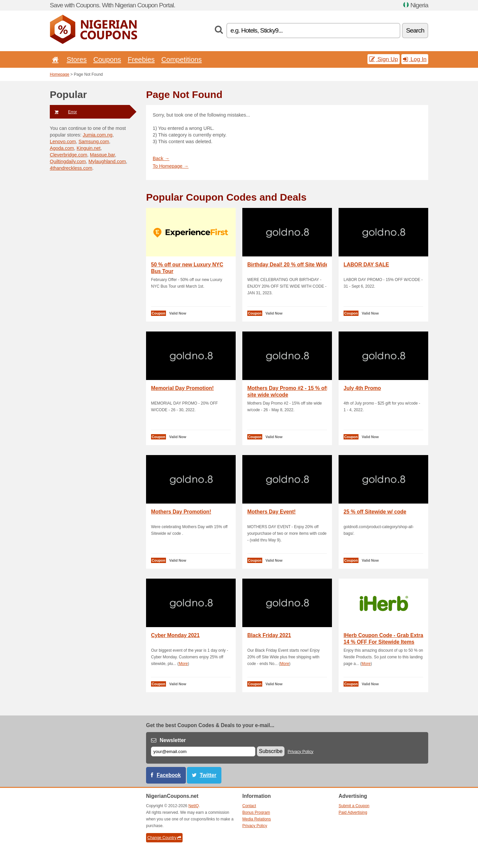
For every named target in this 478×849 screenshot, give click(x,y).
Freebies (141, 59)
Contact (249, 805)
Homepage (59, 74)
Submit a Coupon (354, 805)
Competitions (181, 59)
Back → (161, 158)
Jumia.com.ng (98, 135)
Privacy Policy (301, 751)
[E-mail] (203, 751)
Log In (415, 59)
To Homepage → (171, 166)
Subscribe (270, 751)
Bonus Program (256, 812)
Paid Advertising (353, 812)
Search (415, 30)
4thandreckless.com (71, 168)
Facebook (169, 775)
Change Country (164, 837)
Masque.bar (102, 154)
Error (63, 112)
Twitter (208, 775)
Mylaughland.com (107, 161)
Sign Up (383, 59)
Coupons (107, 59)
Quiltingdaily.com (68, 161)
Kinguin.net (89, 148)
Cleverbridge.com (68, 154)
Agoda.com (62, 148)
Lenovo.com (63, 141)
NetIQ (194, 805)
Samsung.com (93, 141)
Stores (77, 59)
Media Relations (256, 819)
